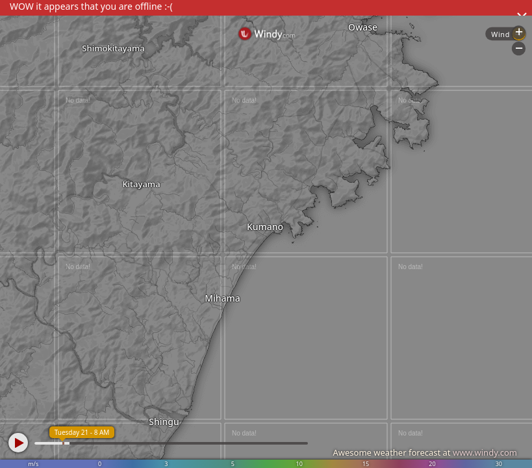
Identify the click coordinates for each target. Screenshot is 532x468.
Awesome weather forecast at (425, 452)
